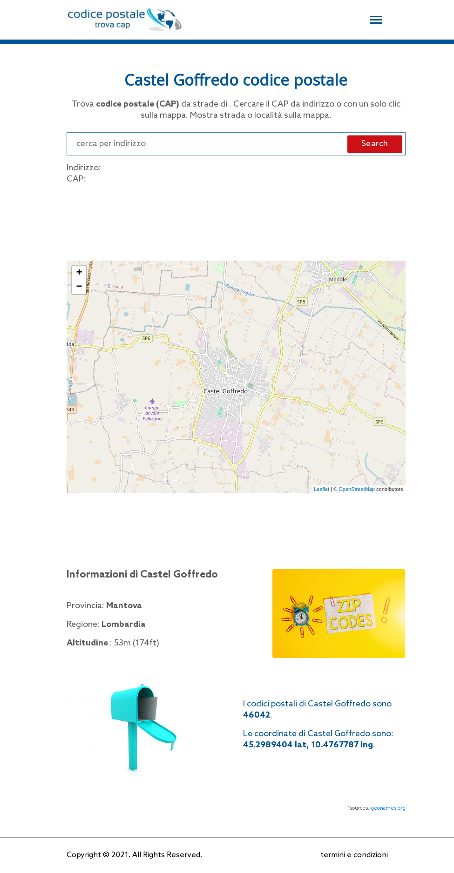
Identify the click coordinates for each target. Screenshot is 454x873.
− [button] (79, 287)
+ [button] (79, 273)
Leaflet (321, 489)
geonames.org (388, 808)
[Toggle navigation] (376, 19)
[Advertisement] (236, 221)
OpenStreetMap (357, 489)
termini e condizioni (354, 855)
